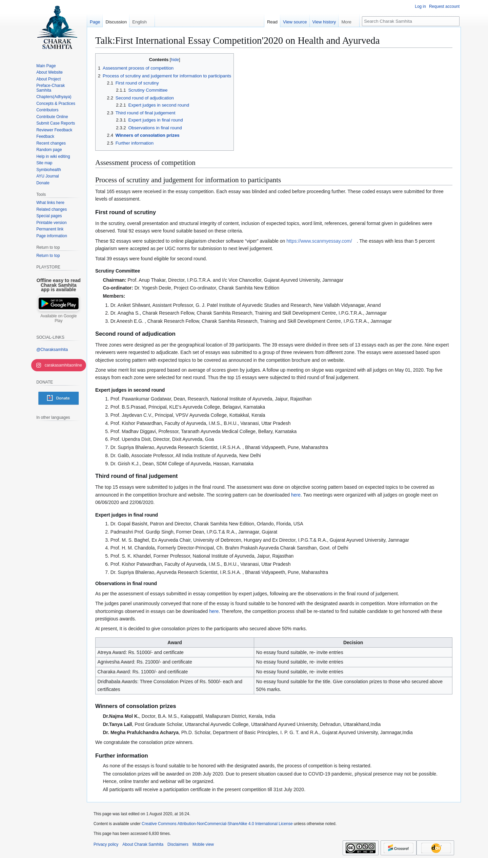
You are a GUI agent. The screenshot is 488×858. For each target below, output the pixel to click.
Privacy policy (106, 844)
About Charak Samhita (142, 844)
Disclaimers (177, 844)
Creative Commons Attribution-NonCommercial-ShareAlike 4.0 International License (217, 823)
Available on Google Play (58, 318)
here (296, 495)
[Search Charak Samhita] (411, 21)
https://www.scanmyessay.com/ (319, 241)
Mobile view (203, 844)
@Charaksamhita (52, 349)
